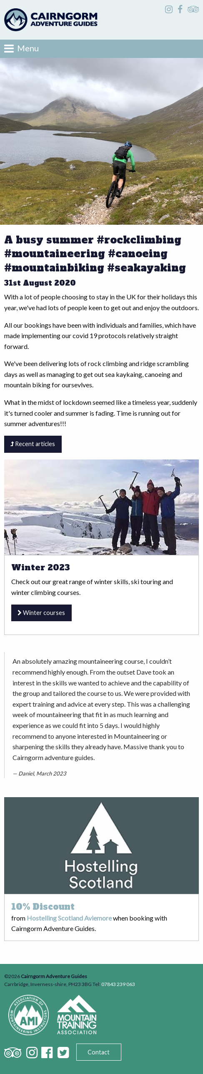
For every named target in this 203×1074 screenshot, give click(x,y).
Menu (21, 48)
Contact (99, 1052)
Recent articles (32, 443)
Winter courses (41, 612)
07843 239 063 (118, 984)
